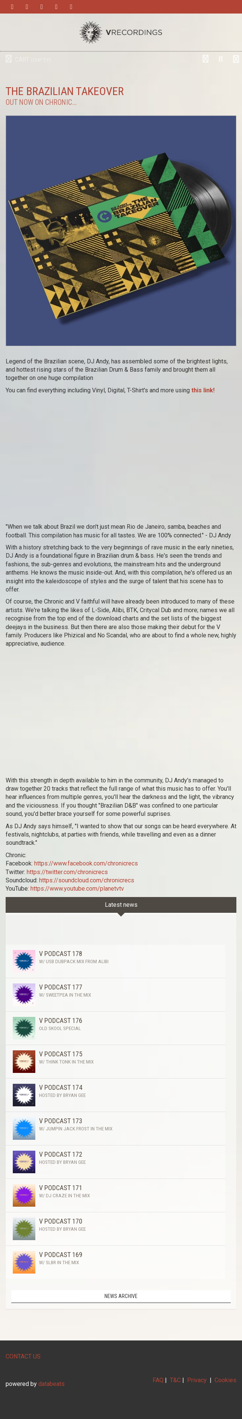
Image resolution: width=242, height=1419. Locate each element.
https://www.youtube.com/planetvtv (77, 888)
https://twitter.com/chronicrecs (67, 872)
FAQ (158, 1380)
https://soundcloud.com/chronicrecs (86, 880)
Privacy (197, 1380)
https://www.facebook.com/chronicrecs (86, 863)
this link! (203, 390)
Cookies (225, 1380)
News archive (121, 1296)
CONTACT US (23, 1356)
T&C (175, 1380)
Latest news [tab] (121, 904)
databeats (51, 1383)
